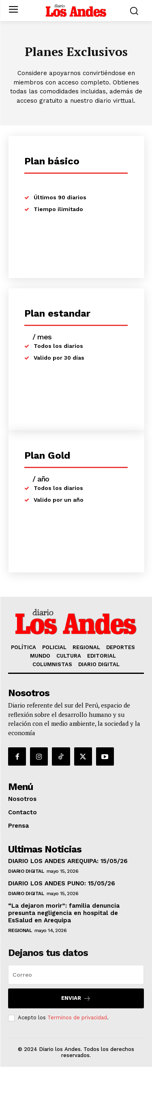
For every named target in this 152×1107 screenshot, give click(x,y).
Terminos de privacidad (77, 1017)
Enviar (76, 998)
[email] (76, 974)
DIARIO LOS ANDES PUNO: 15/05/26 (61, 883)
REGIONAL (20, 930)
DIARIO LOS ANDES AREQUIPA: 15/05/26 (68, 861)
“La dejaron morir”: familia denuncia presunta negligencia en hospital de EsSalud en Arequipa (64, 913)
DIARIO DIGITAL (26, 871)
